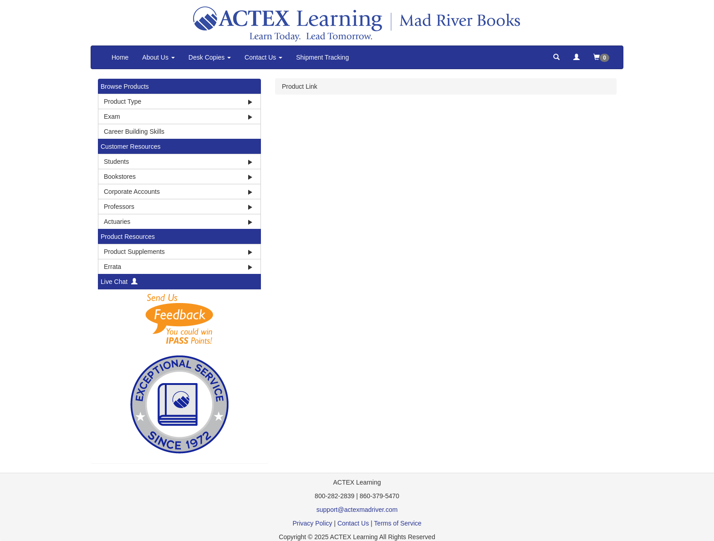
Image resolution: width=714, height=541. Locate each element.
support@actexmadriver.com (357, 509)
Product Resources (128, 236)
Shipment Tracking (322, 57)
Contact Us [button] (263, 57)
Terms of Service (397, 523)
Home (120, 57)
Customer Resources (131, 146)
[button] (556, 57)
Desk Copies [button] (210, 57)
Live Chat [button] (119, 281)
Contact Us (353, 523)
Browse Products (125, 86)
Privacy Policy (312, 523)
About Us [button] (158, 57)
